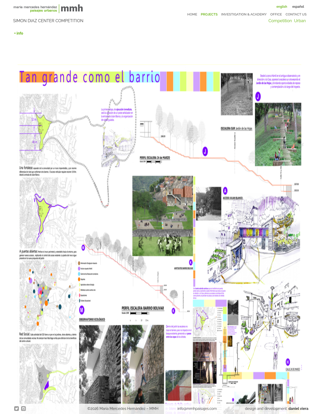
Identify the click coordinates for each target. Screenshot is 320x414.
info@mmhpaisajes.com (197, 409)
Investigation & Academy (244, 14)
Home (192, 14)
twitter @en (16, 408)
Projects (209, 14)
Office (276, 14)
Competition (280, 20)
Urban (300, 20)
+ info (18, 33)
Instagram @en (23, 408)
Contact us (296, 14)
